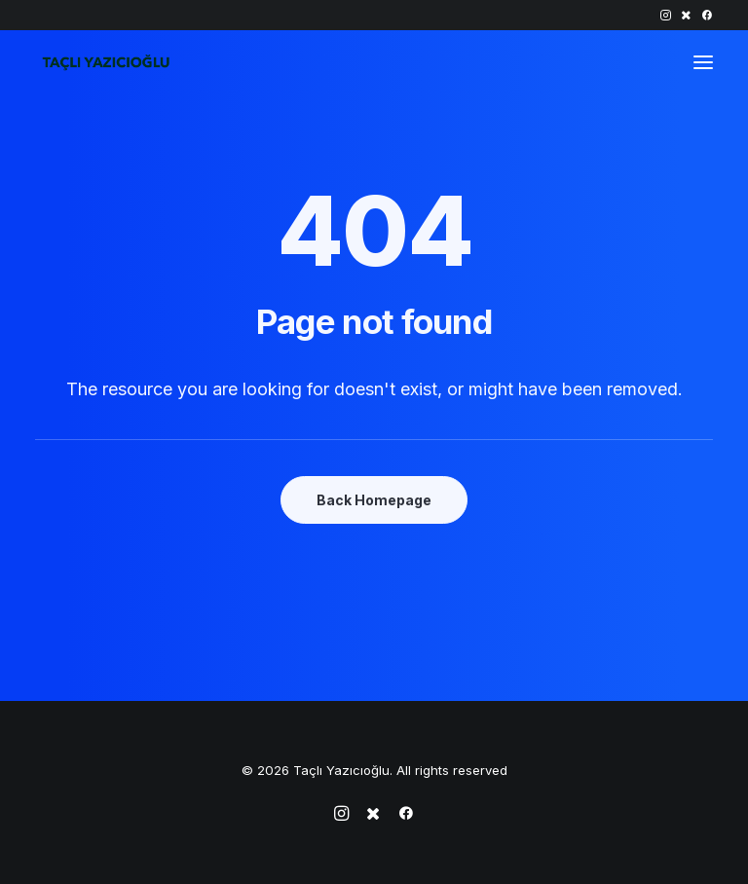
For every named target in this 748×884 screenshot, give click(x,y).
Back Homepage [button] (374, 500)
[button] (665, 15)
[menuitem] (665, 15)
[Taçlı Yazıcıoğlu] (105, 62)
